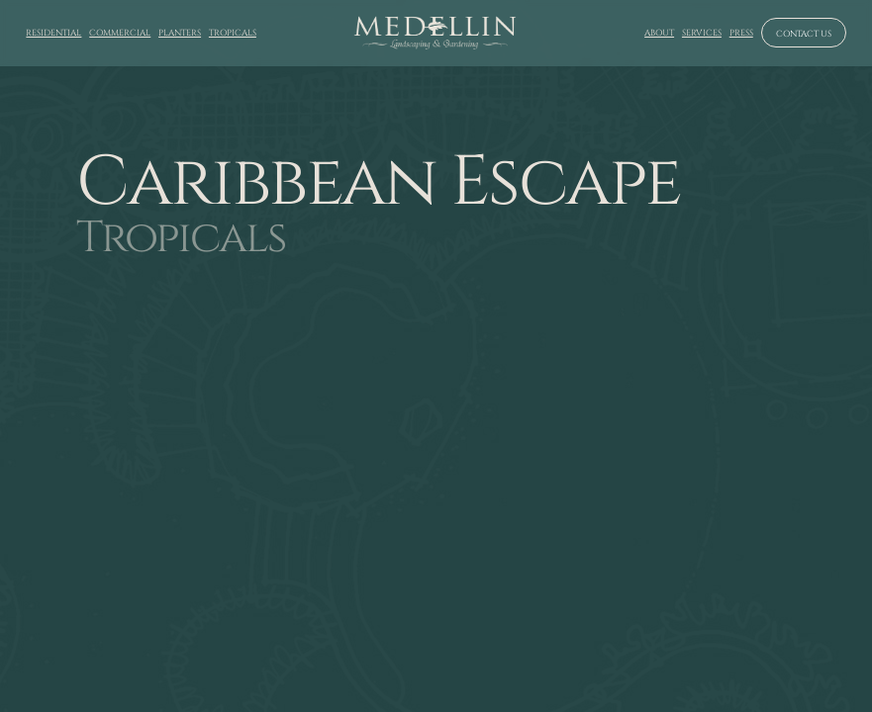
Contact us (803, 34)
